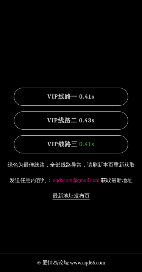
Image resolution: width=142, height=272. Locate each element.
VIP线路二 (71, 120)
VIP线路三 (70, 144)
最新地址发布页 (71, 196)
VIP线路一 (70, 96)
